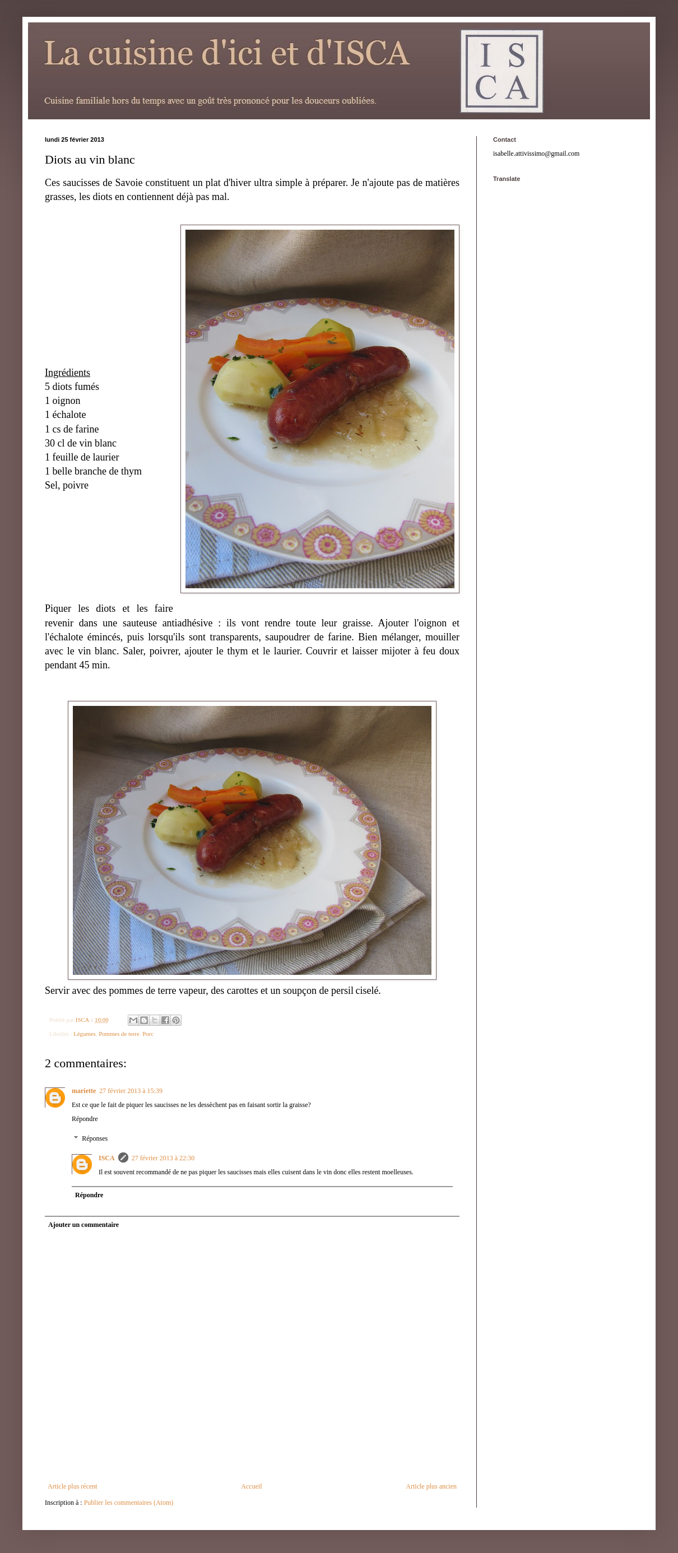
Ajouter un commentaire (83, 1225)
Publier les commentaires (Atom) (129, 1502)
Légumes (84, 1033)
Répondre (85, 1119)
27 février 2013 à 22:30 (163, 1158)
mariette (84, 1091)
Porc (148, 1033)
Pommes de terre (119, 1033)
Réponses (95, 1139)
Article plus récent (72, 1486)
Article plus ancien (431, 1486)
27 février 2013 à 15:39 (130, 1091)
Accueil (251, 1486)
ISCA (107, 1158)
